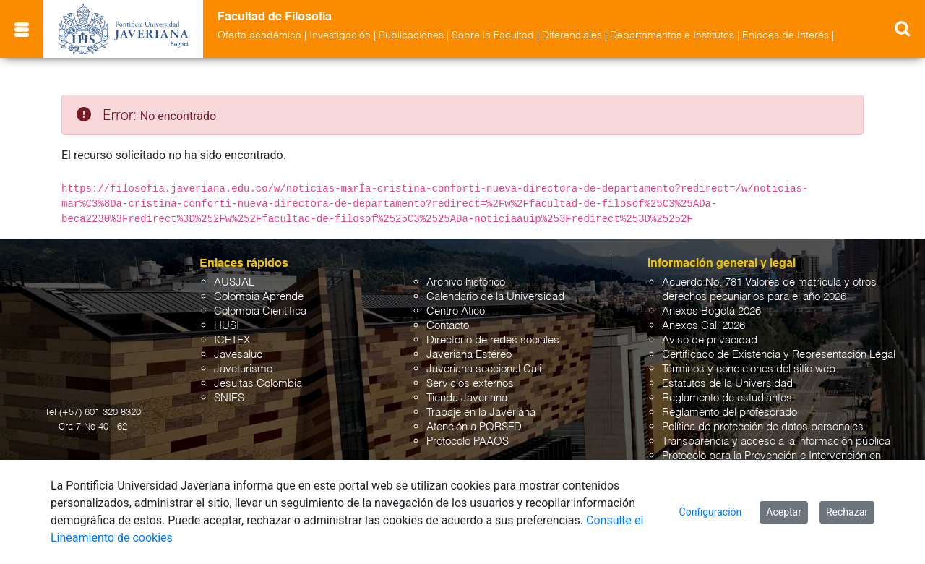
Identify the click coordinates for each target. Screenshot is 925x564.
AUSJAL (234, 282)
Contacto (447, 325)
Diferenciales (572, 35)
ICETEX (232, 340)
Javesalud (238, 354)
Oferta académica (259, 35)
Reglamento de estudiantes (727, 398)
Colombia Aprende (259, 296)
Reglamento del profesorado (729, 412)
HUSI (226, 325)
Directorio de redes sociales (492, 340)
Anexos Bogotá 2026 (711, 311)
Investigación (340, 35)
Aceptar (783, 512)
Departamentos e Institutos (672, 35)
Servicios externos (470, 383)
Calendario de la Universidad (495, 296)
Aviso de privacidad (709, 340)
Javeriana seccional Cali (483, 369)
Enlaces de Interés (785, 35)
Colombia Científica (260, 311)
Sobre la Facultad (493, 35)
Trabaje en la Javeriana (480, 412)
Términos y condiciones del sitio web (748, 369)
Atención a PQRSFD (474, 427)
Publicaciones (411, 35)
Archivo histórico (465, 282)
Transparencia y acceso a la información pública (776, 441)
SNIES (229, 398)
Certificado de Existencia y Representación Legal (778, 354)
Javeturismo (243, 369)
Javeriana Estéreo (469, 354)
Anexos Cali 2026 (703, 325)
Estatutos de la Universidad (727, 383)
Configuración (710, 512)
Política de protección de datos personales (763, 427)
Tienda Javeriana (466, 398)
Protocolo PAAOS (467, 441)
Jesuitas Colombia (258, 383)
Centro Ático (455, 311)
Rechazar (847, 512)
